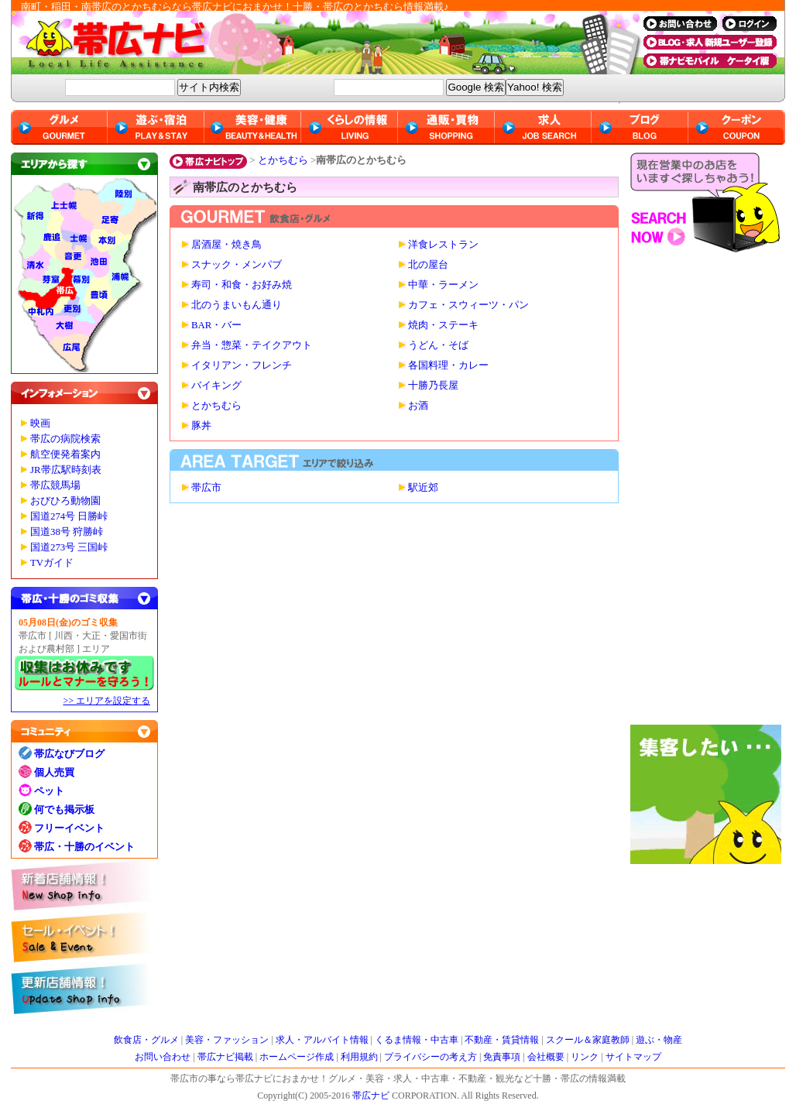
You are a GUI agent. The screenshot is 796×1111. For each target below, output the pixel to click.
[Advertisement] (707, 492)
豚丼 (201, 425)
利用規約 (359, 1056)
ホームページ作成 (296, 1056)
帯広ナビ (320, 42)
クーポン (736, 127)
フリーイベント (69, 828)
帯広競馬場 (55, 485)
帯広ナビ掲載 (225, 1056)
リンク (585, 1056)
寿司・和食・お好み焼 (241, 284)
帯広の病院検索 (65, 439)
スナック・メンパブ (236, 264)
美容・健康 (252, 127)
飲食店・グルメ (146, 1039)
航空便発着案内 (65, 454)
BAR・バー (216, 325)
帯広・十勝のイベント (84, 846)
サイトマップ (633, 1056)
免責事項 (501, 1056)
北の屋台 (428, 264)
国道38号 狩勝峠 (66, 531)
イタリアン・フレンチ (241, 365)
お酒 (418, 405)
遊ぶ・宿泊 (156, 127)
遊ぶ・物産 (659, 1039)
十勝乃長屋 (433, 385)
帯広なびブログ (69, 754)
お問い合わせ (162, 1056)
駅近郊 (423, 487)
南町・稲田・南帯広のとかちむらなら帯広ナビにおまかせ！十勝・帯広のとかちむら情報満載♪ (235, 6)
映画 (40, 423)
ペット (49, 791)
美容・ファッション (227, 1039)
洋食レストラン (443, 244)
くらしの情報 (349, 127)
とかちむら (283, 160)
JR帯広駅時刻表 (65, 470)
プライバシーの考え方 (430, 1056)
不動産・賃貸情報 (502, 1039)
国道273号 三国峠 (69, 547)
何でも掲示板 (64, 809)
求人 (543, 127)
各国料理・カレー (448, 365)
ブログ (640, 127)
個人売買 (54, 772)
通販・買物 (446, 127)
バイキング (216, 385)
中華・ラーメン (443, 284)
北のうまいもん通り (236, 305)
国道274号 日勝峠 (69, 516)
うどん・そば (438, 345)
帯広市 (206, 487)
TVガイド (52, 562)
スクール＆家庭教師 (588, 1039)
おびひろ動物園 (65, 500)
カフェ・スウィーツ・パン (468, 305)
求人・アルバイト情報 (322, 1039)
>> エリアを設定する (106, 700)
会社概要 (545, 1056)
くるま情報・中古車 (416, 1039)
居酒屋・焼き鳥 (226, 244)
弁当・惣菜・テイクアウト (251, 345)
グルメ (59, 127)
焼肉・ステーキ (443, 325)
